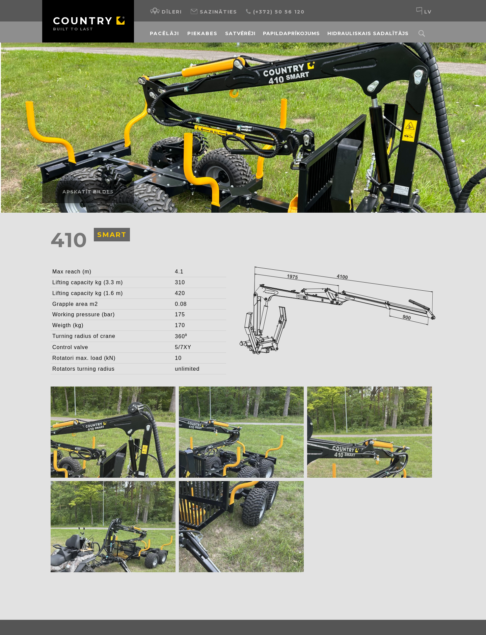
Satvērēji (240, 33)
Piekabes (202, 33)
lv (424, 11)
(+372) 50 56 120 (275, 11)
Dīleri (166, 11)
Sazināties (213, 11)
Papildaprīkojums (291, 33)
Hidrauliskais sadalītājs (368, 33)
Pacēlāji (164, 33)
